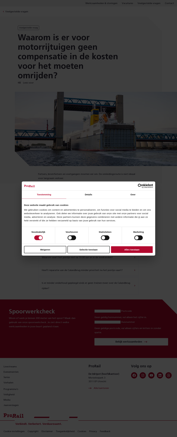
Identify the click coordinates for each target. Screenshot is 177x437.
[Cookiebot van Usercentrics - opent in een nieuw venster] (140, 186)
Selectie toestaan (88, 249)
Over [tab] (132, 194)
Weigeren (45, 249)
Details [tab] (88, 194)
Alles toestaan (131, 249)
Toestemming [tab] (44, 194)
